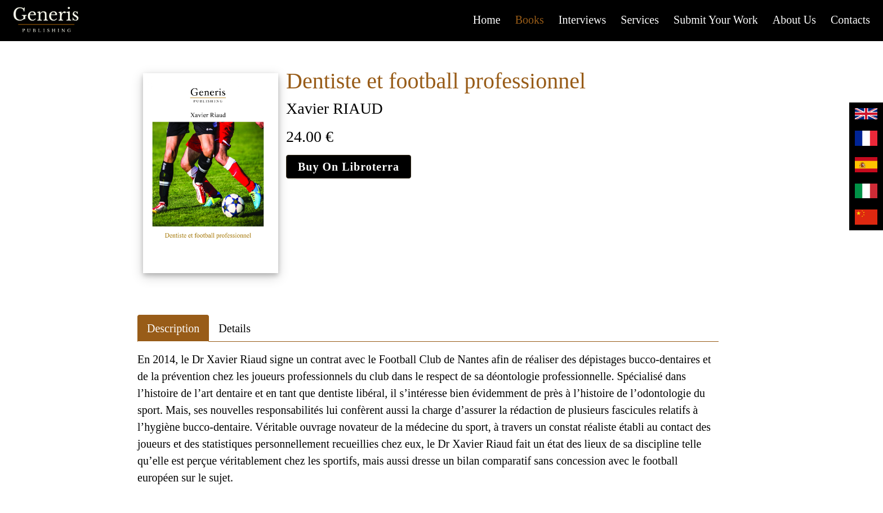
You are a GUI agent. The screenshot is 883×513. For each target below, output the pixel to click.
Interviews (582, 20)
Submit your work (716, 20)
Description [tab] (173, 328)
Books (529, 20)
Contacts (850, 20)
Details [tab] (234, 328)
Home (487, 20)
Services (640, 20)
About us (794, 20)
